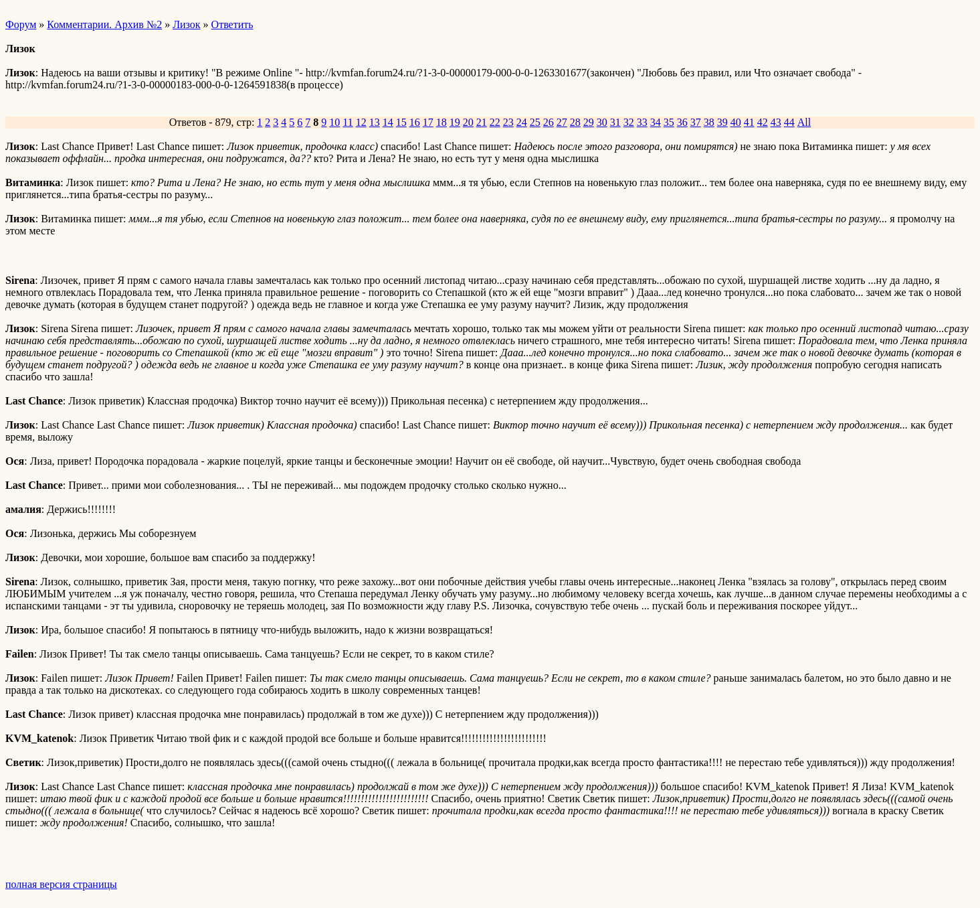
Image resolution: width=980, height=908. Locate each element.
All (804, 122)
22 (495, 122)
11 (347, 122)
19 (455, 122)
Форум (20, 24)
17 (428, 122)
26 (548, 122)
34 (655, 122)
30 (602, 122)
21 (481, 122)
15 (401, 122)
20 (468, 122)
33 (642, 122)
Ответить (232, 24)
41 (749, 122)
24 (521, 122)
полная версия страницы (61, 884)
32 (628, 122)
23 (508, 122)
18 (441, 122)
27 (562, 122)
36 (682, 122)
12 (361, 122)
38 (709, 122)
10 (334, 122)
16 (414, 122)
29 (588, 122)
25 (535, 122)
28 (575, 122)
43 (776, 122)
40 (735, 122)
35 (669, 122)
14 (388, 122)
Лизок (186, 24)
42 (762, 122)
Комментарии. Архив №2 (104, 24)
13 (374, 122)
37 (695, 122)
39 (722, 122)
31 (615, 122)
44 (789, 122)
